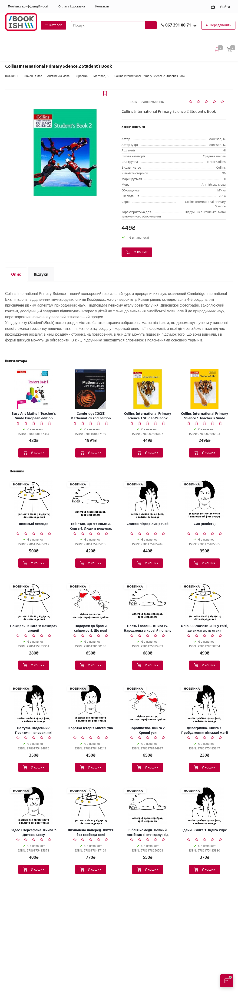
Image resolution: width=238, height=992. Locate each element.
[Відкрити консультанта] (226, 980)
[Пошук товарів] (114, 25)
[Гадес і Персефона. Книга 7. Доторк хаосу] (34, 805)
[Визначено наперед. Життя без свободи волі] (91, 805)
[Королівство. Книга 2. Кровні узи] (148, 703)
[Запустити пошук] (151, 25)
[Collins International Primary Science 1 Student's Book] (148, 389)
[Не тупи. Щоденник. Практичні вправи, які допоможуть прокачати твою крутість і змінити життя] (34, 703)
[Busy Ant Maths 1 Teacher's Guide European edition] (34, 389)
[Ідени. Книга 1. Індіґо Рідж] (204, 805)
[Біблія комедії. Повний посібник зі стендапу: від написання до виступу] (148, 805)
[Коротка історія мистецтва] (91, 703)
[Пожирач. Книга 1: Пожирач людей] (34, 601)
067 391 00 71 (178, 25)
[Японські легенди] (34, 499)
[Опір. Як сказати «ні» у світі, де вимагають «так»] (204, 601)
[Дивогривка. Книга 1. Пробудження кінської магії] (204, 703)
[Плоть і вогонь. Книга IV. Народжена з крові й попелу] (148, 601)
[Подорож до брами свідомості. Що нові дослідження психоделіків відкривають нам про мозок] (91, 601)
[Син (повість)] (204, 499)
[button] (195, 25)
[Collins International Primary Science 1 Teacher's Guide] (204, 389)
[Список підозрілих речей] (148, 499)
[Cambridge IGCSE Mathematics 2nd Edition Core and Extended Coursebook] (91, 389)
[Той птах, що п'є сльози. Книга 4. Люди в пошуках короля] (91, 499)
